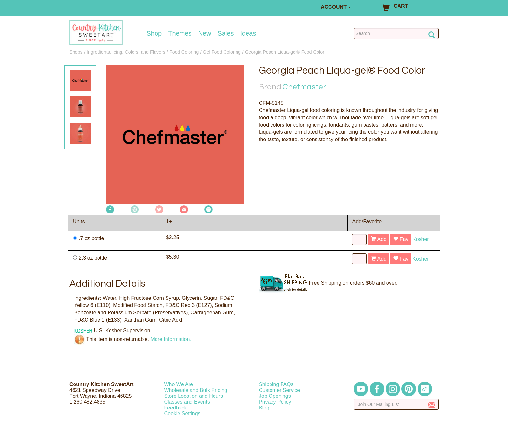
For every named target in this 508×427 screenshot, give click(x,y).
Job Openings (275, 396)
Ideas (248, 33)
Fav (400, 239)
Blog (264, 407)
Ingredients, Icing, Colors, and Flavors (126, 52)
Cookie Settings (182, 413)
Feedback (175, 407)
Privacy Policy (275, 402)
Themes (179, 33)
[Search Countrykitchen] (396, 33)
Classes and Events (187, 402)
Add (379, 239)
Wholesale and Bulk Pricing (195, 390)
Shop (154, 33)
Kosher (420, 239)
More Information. (170, 339)
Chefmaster (304, 87)
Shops (76, 52)
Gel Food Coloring (222, 52)
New (204, 33)
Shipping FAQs (276, 384)
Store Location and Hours (193, 396)
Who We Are (178, 384)
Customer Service (279, 390)
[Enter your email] (396, 404)
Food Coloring (184, 52)
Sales (226, 33)
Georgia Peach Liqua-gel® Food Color (284, 52)
